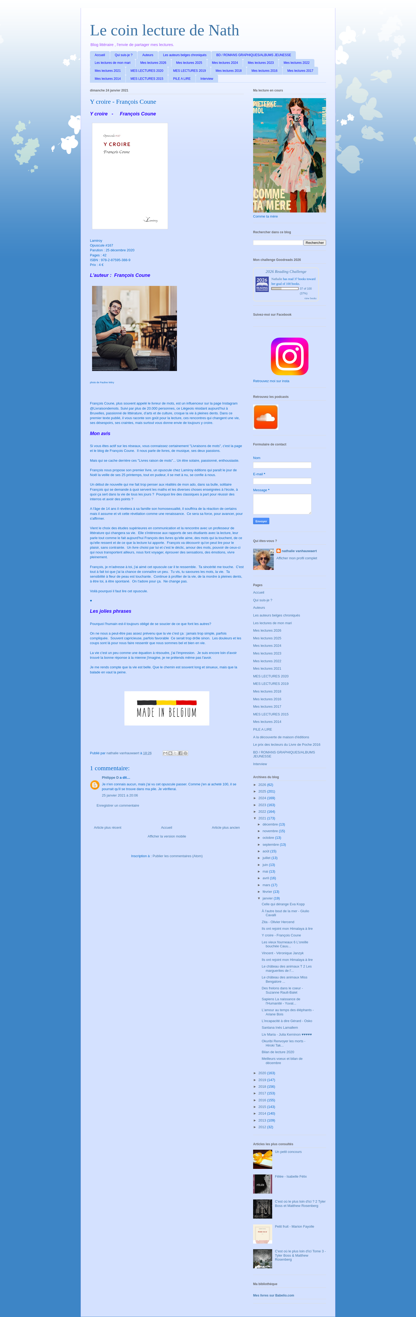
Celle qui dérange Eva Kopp (283, 904)
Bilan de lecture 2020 (278, 1052)
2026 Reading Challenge (286, 271)
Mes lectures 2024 (225, 63)
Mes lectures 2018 (229, 71)
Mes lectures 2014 (108, 79)
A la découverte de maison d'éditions (281, 737)
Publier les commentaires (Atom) (178, 856)
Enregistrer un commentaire (118, 805)
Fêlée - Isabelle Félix (291, 1176)
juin (266, 865)
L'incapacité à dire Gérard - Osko (287, 1021)
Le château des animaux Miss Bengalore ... (284, 979)
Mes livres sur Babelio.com (273, 1295)
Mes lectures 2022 (297, 63)
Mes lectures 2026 (153, 63)
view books (310, 298)
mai (266, 871)
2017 (262, 1093)
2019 (262, 1080)
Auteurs (147, 55)
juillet (267, 858)
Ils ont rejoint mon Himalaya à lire (287, 929)
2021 (262, 818)
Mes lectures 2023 (261, 63)
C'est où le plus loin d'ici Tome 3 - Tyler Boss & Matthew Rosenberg (300, 1255)
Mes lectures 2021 (108, 71)
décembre (271, 824)
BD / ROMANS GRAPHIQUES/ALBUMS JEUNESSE (253, 55)
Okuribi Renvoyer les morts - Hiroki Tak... (283, 1043)
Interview (207, 79)
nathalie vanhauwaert (299, 551)
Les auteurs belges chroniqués (184, 55)
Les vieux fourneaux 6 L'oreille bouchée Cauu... (285, 944)
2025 (262, 791)
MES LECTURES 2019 (189, 71)
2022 (262, 812)
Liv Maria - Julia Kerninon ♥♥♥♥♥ (287, 1034)
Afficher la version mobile (167, 836)
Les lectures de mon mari (113, 63)
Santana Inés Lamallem (280, 1028)
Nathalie (276, 279)
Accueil (100, 55)
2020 (262, 1073)
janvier (268, 898)
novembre (271, 831)
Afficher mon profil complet (296, 558)
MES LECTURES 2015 (147, 79)
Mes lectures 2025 (189, 63)
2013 (262, 1120)
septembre (271, 845)
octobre (269, 838)
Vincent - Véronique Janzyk (283, 953)
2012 (262, 1127)
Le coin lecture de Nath (164, 30)
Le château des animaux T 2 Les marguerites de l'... (286, 968)
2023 (262, 805)
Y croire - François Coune (281, 935)
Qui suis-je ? (124, 55)
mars (267, 885)
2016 (262, 1100)
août (266, 851)
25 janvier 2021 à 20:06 (120, 795)
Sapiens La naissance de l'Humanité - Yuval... (281, 1001)
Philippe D (110, 778)
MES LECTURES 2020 (147, 71)
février (268, 892)
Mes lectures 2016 (265, 71)
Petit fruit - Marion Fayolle (294, 1226)
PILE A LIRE (181, 79)
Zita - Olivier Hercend (278, 922)
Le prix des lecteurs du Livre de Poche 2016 (286, 745)
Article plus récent (107, 828)
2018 (262, 1087)
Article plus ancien (226, 828)
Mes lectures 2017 (300, 71)
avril (266, 878)
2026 (262, 785)
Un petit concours (288, 1152)
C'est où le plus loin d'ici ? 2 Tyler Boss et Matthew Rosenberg (300, 1203)
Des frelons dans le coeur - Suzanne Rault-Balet (282, 990)
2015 (262, 1107)
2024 (262, 798)
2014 (262, 1113)
